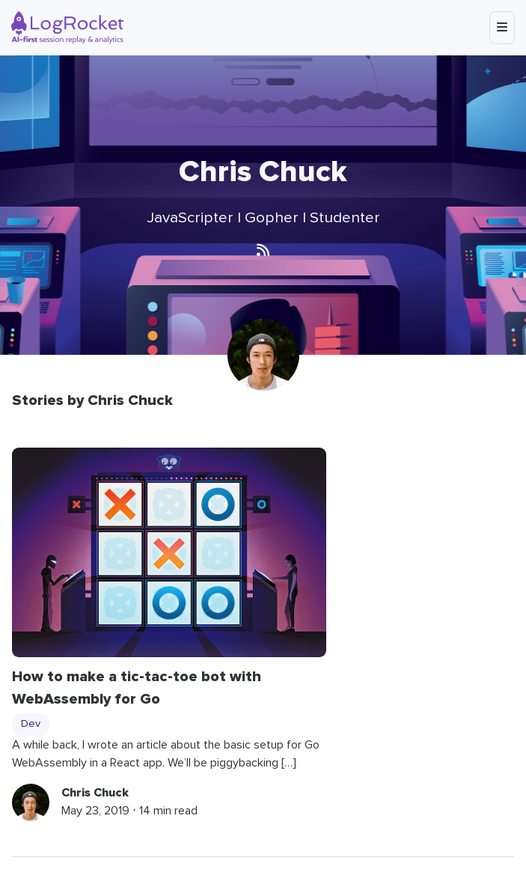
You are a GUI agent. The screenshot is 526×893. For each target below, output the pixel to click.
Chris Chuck (95, 792)
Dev (30, 724)
